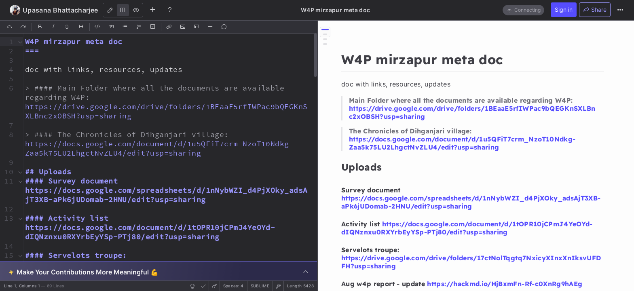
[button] (7, 41)
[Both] (123, 10)
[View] (136, 10)
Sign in (564, 9)
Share (595, 9)
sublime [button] (260, 285)
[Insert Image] (183, 27)
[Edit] (110, 10)
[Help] (170, 9)
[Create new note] (153, 9)
